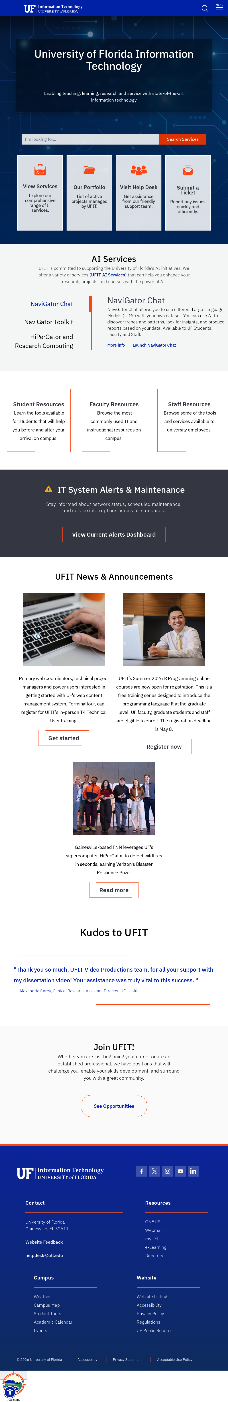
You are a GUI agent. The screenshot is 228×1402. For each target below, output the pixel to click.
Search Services (183, 139)
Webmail (154, 1230)
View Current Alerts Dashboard (114, 534)
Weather (42, 1297)
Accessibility (149, 1305)
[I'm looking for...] (90, 139)
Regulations (148, 1322)
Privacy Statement (127, 1359)
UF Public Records (155, 1330)
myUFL (152, 1239)
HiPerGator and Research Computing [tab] (48, 341)
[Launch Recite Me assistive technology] (10, 1392)
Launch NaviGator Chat (154, 345)
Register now (164, 746)
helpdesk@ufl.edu (44, 1255)
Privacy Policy (150, 1313)
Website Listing (152, 1297)
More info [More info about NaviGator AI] (116, 345)
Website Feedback (44, 1242)
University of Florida (46, 1359)
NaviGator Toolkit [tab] (53, 324)
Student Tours (47, 1313)
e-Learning (156, 1247)
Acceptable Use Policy (174, 1359)
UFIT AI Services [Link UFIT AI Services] (108, 275)
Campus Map (47, 1305)
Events (40, 1330)
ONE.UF (152, 1222)
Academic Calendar (53, 1322)
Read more (114, 890)
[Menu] (219, 7)
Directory (154, 1256)
